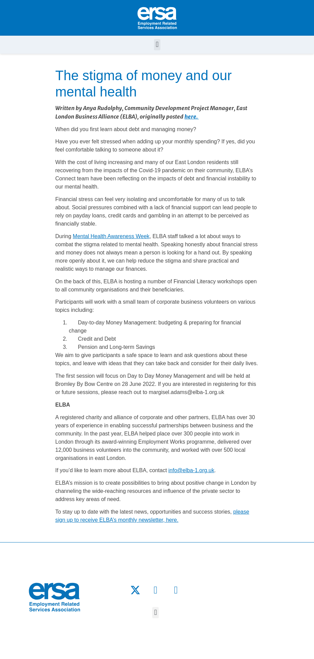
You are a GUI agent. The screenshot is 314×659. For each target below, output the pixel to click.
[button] (157, 44)
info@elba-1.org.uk (191, 470)
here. (191, 116)
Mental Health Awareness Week (111, 236)
